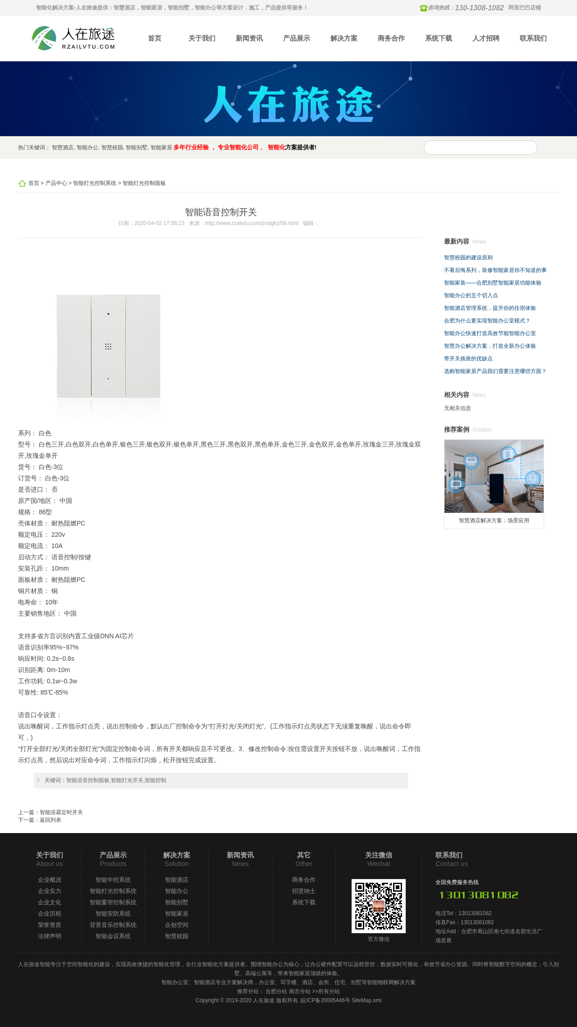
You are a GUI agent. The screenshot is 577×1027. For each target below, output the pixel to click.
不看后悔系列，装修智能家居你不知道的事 (495, 270)
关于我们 (201, 38)
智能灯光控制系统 (94, 183)
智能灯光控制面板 (144, 183)
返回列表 (50, 820)
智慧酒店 (62, 147)
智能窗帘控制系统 (113, 902)
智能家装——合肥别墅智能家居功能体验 (492, 283)
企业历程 (49, 913)
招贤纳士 (304, 891)
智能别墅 (136, 147)
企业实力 (49, 891)
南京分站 (300, 991)
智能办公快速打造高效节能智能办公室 (490, 333)
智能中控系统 (113, 879)
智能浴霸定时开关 (61, 812)
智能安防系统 (113, 913)
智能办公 (87, 147)
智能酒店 (176, 879)
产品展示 (296, 38)
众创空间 (176, 924)
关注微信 (378, 855)
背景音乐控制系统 (113, 924)
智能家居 (161, 147)
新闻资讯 (249, 38)
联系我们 (533, 38)
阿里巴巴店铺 (524, 8)
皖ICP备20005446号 (325, 1000)
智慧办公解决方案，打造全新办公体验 (490, 346)
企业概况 (49, 879)
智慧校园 (112, 147)
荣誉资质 (49, 924)
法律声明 (49, 936)
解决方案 (343, 38)
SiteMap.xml (366, 1000)
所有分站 (329, 991)
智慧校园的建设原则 (468, 257)
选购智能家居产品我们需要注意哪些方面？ (495, 371)
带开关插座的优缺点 (468, 358)
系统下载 (438, 38)
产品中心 (56, 183)
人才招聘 (485, 38)
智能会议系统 (113, 936)
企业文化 (49, 902)
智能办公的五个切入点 (471, 295)
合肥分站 (276, 991)
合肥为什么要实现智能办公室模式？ (487, 321)
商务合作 (391, 38)
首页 (154, 38)
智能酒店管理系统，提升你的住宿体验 (490, 308)
